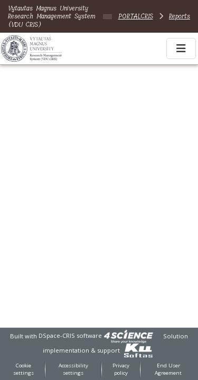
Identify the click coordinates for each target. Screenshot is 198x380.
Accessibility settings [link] (73, 369)
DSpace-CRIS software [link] (70, 335)
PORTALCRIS (135, 16)
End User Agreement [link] (168, 369)
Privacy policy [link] (120, 369)
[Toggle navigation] (181, 48)
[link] (128, 335)
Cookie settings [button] (23, 369)
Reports (179, 16)
